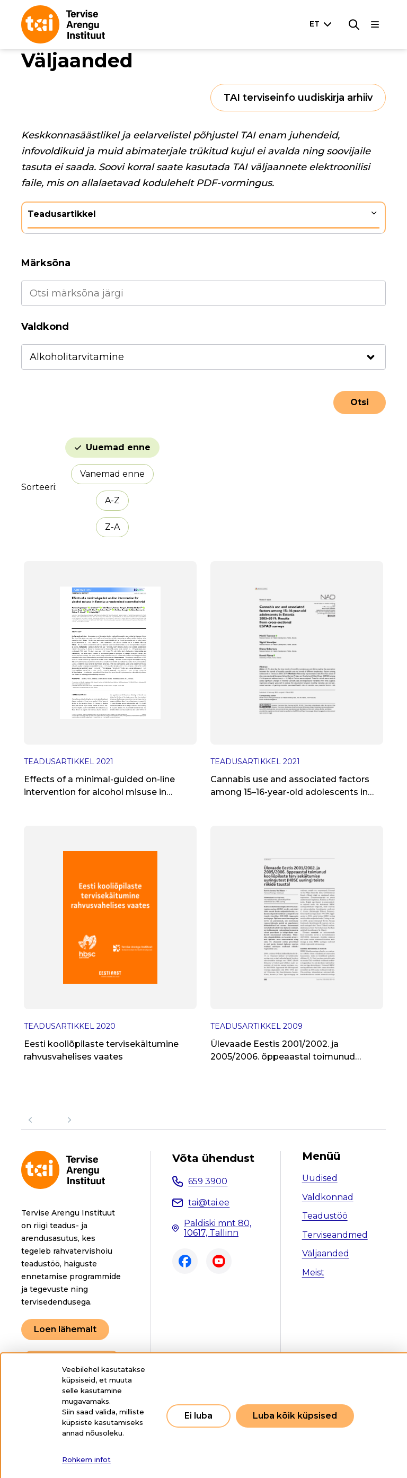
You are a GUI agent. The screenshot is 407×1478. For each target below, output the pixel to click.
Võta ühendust (213, 1158)
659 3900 (207, 1181)
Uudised (320, 1178)
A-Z (112, 500)
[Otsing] (354, 24)
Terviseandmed (335, 1235)
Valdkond (45, 327)
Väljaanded (325, 1253)
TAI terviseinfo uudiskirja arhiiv (298, 97)
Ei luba (198, 1416)
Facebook (185, 1261)
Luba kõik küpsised (295, 1416)
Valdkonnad (327, 1197)
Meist (313, 1272)
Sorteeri (38, 487)
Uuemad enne (118, 447)
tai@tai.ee (208, 1202)
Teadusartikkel (62, 214)
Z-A (112, 527)
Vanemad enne (112, 474)
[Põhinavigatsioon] (375, 24)
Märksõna (45, 263)
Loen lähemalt (65, 1329)
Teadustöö (325, 1216)
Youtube (219, 1261)
